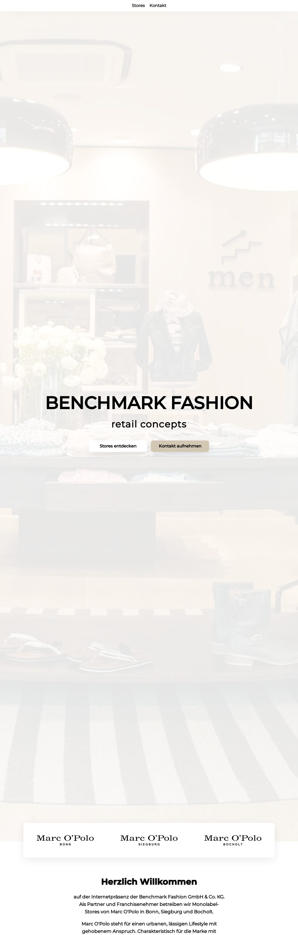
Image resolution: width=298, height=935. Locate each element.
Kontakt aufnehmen (180, 446)
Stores (138, 5)
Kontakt (157, 5)
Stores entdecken (117, 446)
